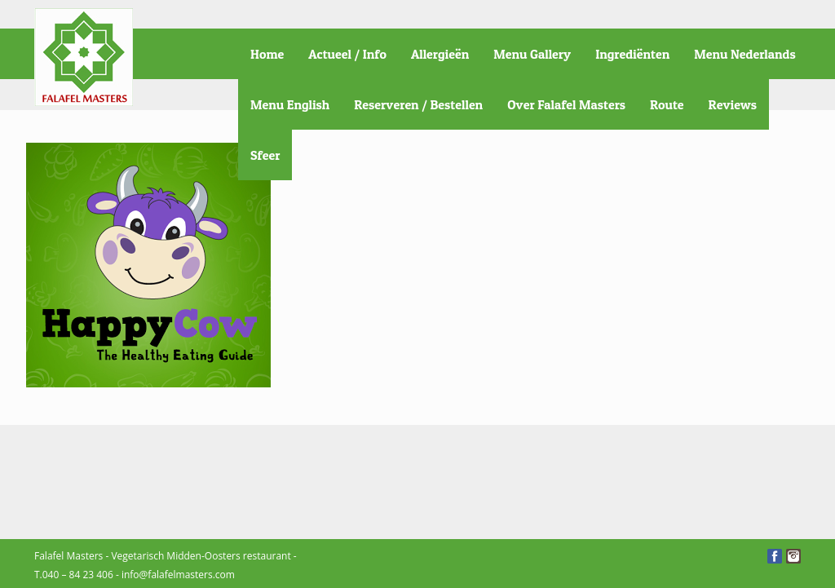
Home (267, 54)
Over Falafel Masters (566, 104)
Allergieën (440, 54)
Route (667, 104)
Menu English (289, 104)
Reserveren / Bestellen (418, 104)
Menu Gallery (532, 54)
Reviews (733, 104)
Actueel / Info (347, 54)
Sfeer (265, 155)
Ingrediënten (632, 54)
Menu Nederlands (744, 54)
